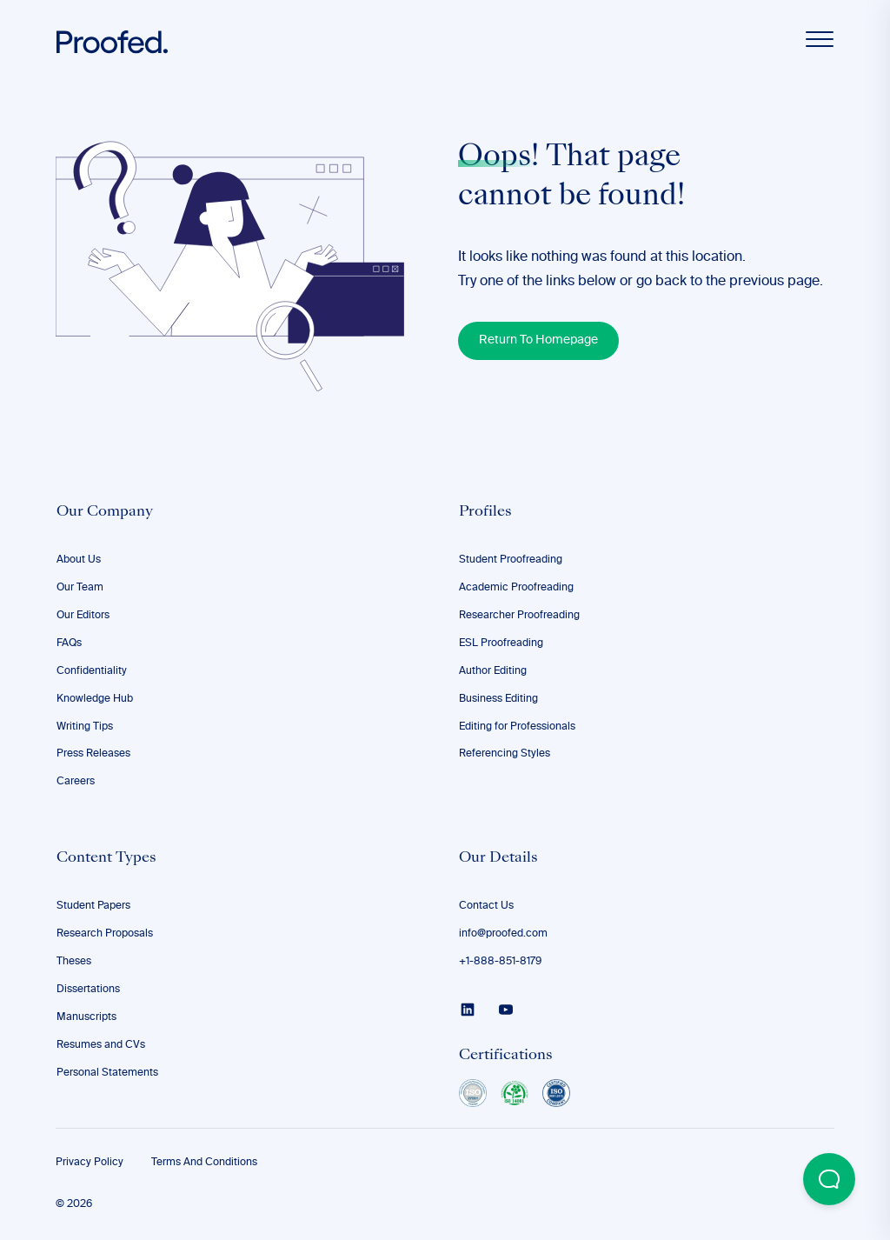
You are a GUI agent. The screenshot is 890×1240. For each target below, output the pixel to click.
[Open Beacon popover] (829, 1179)
